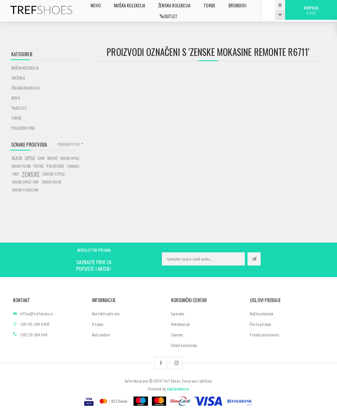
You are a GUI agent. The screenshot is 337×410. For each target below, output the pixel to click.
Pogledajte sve (68, 144)
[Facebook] (161, 363)
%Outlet (19, 108)
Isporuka (178, 313)
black (17, 158)
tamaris (73, 166)
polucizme (55, 166)
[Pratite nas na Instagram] (176, 363)
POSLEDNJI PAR (23, 128)
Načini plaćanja (261, 313)
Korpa (311, 10)
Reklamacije (180, 324)
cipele (30, 158)
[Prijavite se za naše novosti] (203, 259)
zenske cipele (53, 174)
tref (15, 174)
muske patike (21, 166)
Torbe (16, 118)
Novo (15, 98)
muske (52, 158)
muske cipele (70, 158)
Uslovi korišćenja (184, 345)
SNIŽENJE (18, 78)
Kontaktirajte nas (106, 313)
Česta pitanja (260, 324)
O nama (97, 324)
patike (38, 166)
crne (41, 158)
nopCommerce (178, 389)
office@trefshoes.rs (36, 313)
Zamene (177, 334)
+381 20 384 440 (33, 334)
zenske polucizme (25, 189)
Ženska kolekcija (25, 88)
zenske (31, 174)
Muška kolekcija (25, 68)
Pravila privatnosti (264, 334)
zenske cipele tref (25, 182)
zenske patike (52, 182)
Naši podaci (101, 334)
